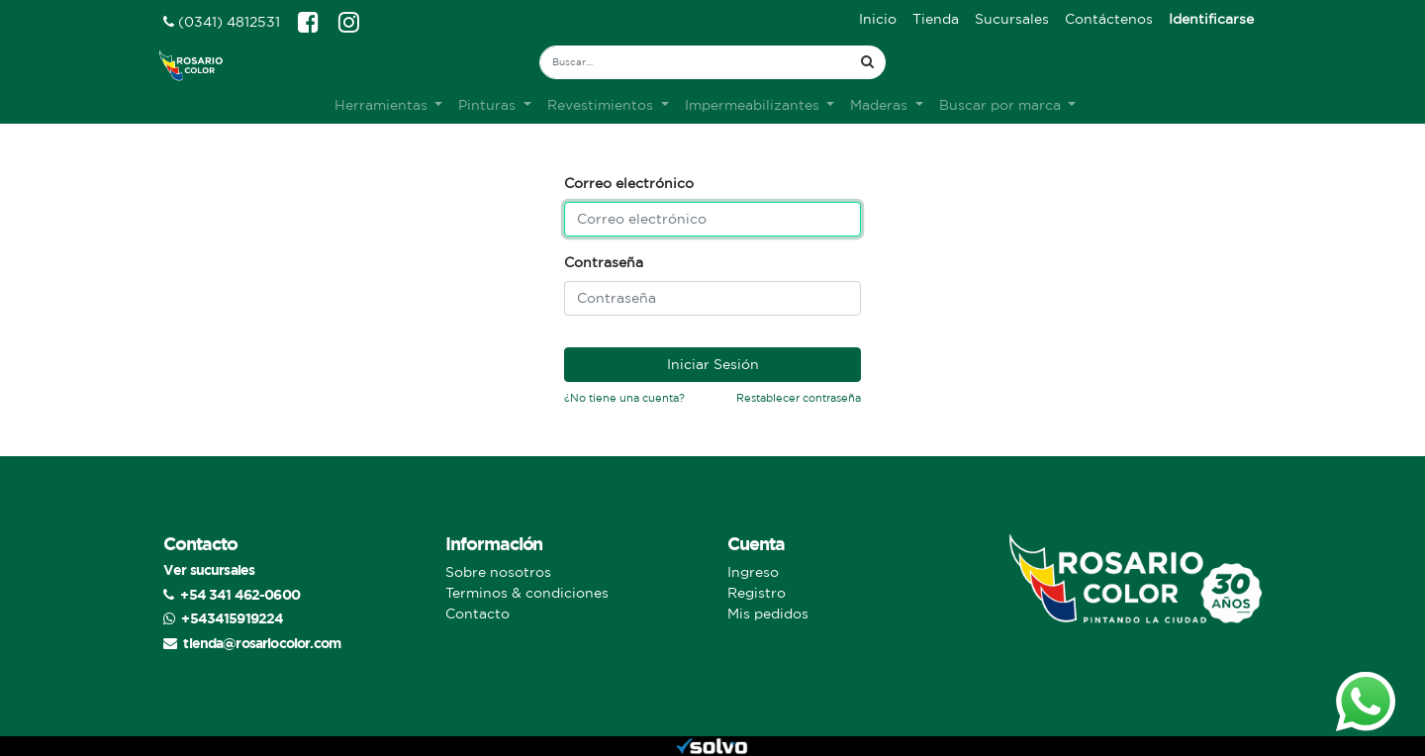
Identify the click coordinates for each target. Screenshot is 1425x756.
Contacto (477, 613)
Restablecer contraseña (798, 398)
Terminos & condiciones (527, 593)
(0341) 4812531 (221, 22)
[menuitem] (877, 19)
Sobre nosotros (498, 572)
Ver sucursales (208, 569)
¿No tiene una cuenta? (624, 398)
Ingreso (753, 572)
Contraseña (603, 262)
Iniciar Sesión (713, 364)
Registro (756, 593)
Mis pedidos (767, 613)
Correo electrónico (629, 183)
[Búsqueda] (867, 62)
